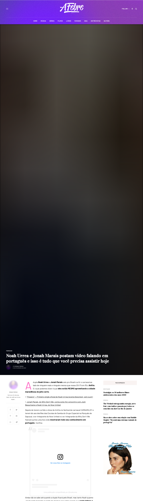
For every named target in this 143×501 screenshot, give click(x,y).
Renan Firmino (19, 366)
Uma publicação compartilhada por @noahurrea (60, 492)
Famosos (9, 350)
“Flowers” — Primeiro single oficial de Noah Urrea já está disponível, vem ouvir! (60, 397)
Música (105, 400)
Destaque (106, 389)
